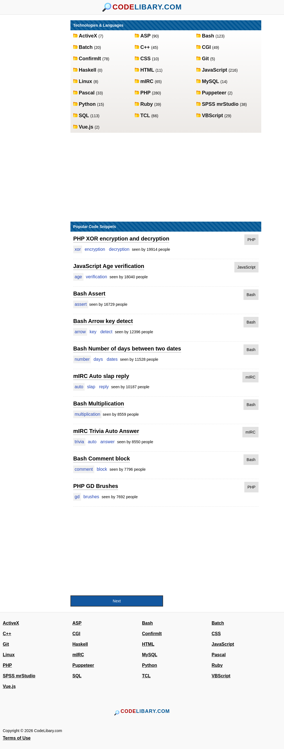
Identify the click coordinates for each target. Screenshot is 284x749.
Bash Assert (89, 293)
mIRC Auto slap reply (101, 376)
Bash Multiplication (98, 403)
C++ (145, 47)
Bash (208, 36)
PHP (146, 93)
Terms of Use (17, 738)
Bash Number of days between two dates (127, 348)
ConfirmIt (90, 58)
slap (91, 386)
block (102, 469)
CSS (146, 58)
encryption (95, 249)
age (78, 276)
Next (117, 601)
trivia (79, 441)
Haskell (88, 70)
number (82, 359)
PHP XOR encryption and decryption (121, 239)
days (98, 359)
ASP (146, 36)
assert (81, 304)
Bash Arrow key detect (103, 321)
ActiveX (88, 36)
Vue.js (87, 127)
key (93, 331)
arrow (80, 331)
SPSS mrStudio (221, 104)
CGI (207, 47)
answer (107, 441)
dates (112, 359)
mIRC (147, 81)
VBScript (213, 115)
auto (79, 386)
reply (104, 386)
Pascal (87, 93)
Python (88, 104)
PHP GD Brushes (95, 486)
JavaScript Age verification (108, 266)
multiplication (87, 414)
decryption (119, 249)
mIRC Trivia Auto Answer (106, 431)
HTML (148, 70)
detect (106, 331)
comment (84, 469)
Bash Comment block (101, 458)
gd (77, 496)
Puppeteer (215, 93)
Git (206, 58)
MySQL (211, 81)
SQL (84, 115)
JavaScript (215, 70)
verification (96, 276)
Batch (86, 47)
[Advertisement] (39, 103)
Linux (86, 81)
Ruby (147, 104)
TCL (145, 115)
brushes (91, 496)
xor (78, 249)
